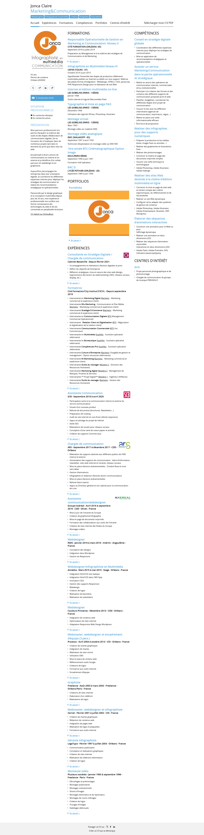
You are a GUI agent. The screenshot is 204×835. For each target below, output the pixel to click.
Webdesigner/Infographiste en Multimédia (95, 566)
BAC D (72, 167)
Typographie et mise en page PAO (89, 104)
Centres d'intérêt (150, 260)
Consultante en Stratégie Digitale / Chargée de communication (90, 256)
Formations (79, 33)
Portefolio (75, 187)
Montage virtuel (78, 119)
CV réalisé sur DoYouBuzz (42, 214)
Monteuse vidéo (78, 771)
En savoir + (75, 61)
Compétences (146, 33)
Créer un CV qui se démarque (102, 830)
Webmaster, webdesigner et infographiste (95, 709)
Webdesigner (76, 539)
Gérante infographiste (82, 740)
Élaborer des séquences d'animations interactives (150, 220)
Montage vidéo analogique (85, 134)
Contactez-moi (44, 98)
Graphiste (74, 682)
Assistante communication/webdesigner (87, 500)
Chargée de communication (85, 444)
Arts (137, 267)
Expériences (79, 248)
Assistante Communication (85, 393)
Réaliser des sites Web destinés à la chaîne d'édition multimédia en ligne (153, 179)
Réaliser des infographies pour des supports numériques (150, 132)
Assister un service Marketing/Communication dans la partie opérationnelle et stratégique (153, 72)
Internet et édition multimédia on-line (92, 89)
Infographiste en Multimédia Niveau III (92, 66)
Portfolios (78, 181)
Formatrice (75, 288)
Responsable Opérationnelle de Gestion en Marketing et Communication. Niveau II (95, 41)
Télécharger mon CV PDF (158, 23)
